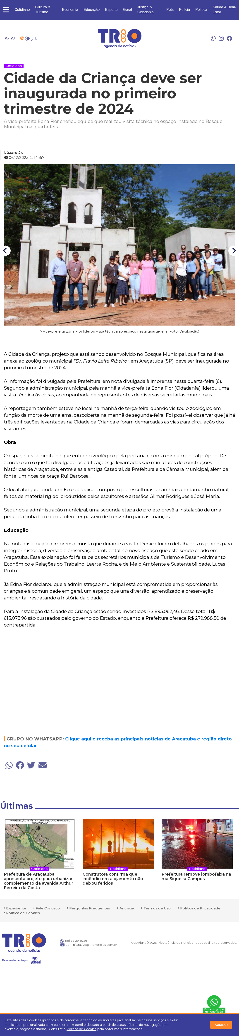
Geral (127, 10)
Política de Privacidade (200, 908)
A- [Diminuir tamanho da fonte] (7, 38)
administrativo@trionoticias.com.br (88, 945)
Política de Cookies (81, 1029)
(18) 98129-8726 (73, 941)
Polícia (184, 10)
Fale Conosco (48, 908)
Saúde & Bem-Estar (224, 9)
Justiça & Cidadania (145, 9)
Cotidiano (22, 10)
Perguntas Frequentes (89, 908)
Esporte (111, 10)
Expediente (16, 908)
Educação (92, 10)
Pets (170, 10)
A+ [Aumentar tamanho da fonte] (13, 38)
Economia (70, 10)
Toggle (29, 38)
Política (201, 10)
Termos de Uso (157, 908)
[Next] (233, 251)
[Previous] (5, 251)
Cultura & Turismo (42, 9)
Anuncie (127, 908)
